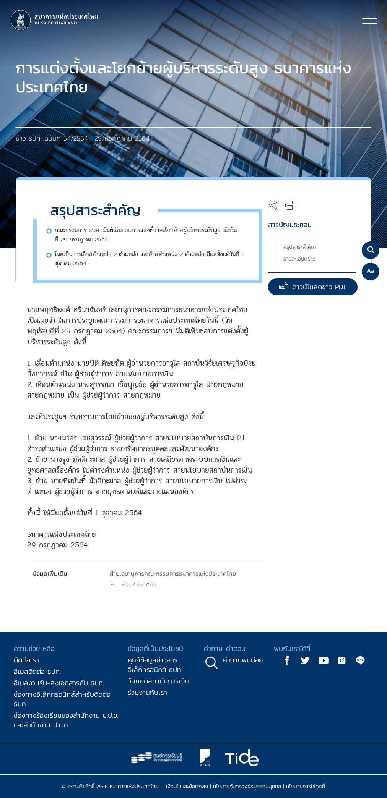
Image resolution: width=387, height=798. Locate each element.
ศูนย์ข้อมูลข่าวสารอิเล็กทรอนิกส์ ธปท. (155, 665)
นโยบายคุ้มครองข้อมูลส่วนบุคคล (247, 786)
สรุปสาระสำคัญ (299, 247)
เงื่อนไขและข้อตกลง (187, 786)
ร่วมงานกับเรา (147, 692)
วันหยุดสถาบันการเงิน (158, 681)
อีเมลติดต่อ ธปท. (37, 671)
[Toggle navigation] (369, 20)
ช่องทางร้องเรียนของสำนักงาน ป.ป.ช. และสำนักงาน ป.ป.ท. (66, 720)
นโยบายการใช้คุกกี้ (305, 786)
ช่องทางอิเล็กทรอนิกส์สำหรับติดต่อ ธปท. (62, 699)
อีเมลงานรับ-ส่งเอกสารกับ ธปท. (59, 683)
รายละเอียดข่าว (299, 259)
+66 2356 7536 (139, 584)
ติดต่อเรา (26, 660)
